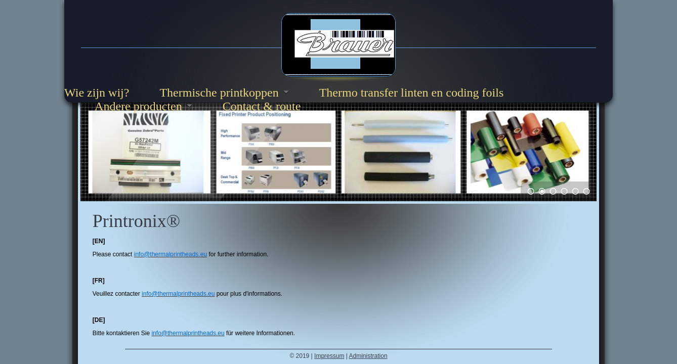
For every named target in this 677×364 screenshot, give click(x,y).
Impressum (329, 355)
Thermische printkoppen (218, 92)
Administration (368, 355)
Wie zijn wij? (96, 92)
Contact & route (262, 106)
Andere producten (138, 106)
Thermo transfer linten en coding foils (411, 92)
